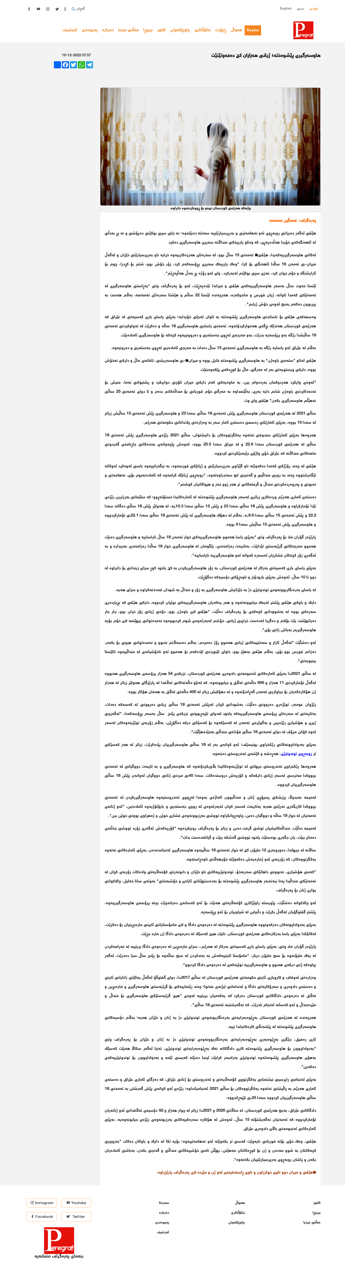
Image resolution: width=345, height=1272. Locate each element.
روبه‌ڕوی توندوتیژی (296, 754)
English (286, 8)
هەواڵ (236, 30)
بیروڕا (148, 30)
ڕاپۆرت (220, 30)
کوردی (313, 8)
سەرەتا (254, 30)
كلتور (161, 30)
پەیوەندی (89, 30)
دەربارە (108, 30)
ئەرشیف (70, 30)
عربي (300, 8)
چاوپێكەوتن (180, 30)
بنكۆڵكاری (203, 30)
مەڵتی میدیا (128, 30)
